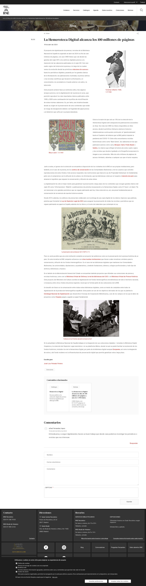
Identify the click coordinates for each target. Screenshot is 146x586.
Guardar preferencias (96, 581)
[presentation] (59, 492)
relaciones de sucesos (80, 69)
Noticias (130, 10)
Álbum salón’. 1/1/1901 (56, 152)
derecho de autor (128, 176)
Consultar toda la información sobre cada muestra (128, 538)
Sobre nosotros (107, 10)
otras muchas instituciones (91, 259)
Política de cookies (24, 563)
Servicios (76, 10)
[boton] (136, 2)
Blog (82, 547)
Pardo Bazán (129, 145)
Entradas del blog (21, 18)
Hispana (58, 297)
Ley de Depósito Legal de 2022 (72, 201)
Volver (48, 33)
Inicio (4, 18)
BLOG (33, 39)
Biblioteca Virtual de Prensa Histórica (125, 276)
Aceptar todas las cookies (119, 581)
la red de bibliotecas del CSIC (98, 276)
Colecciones (120, 10)
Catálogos (86, 10)
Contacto (116, 2)
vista (58, 397)
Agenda (95, 10)
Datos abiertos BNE (136, 547)
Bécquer (117, 145)
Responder (134, 443)
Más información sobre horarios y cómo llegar (94, 538)
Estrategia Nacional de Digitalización (56, 294)
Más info (54, 577)
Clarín (123, 145)
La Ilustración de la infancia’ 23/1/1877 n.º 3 (75, 252)
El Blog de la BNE (11, 18)
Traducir (142, 2)
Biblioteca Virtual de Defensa (76, 276)
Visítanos (66, 10)
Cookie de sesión (23, 571)
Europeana (116, 349)
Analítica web (22, 567)
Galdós (95, 148)
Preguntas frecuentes (118, 547)
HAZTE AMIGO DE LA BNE (19, 552)
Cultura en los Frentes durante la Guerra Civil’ (78, 339)
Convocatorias (100, 547)
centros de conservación (80, 170)
